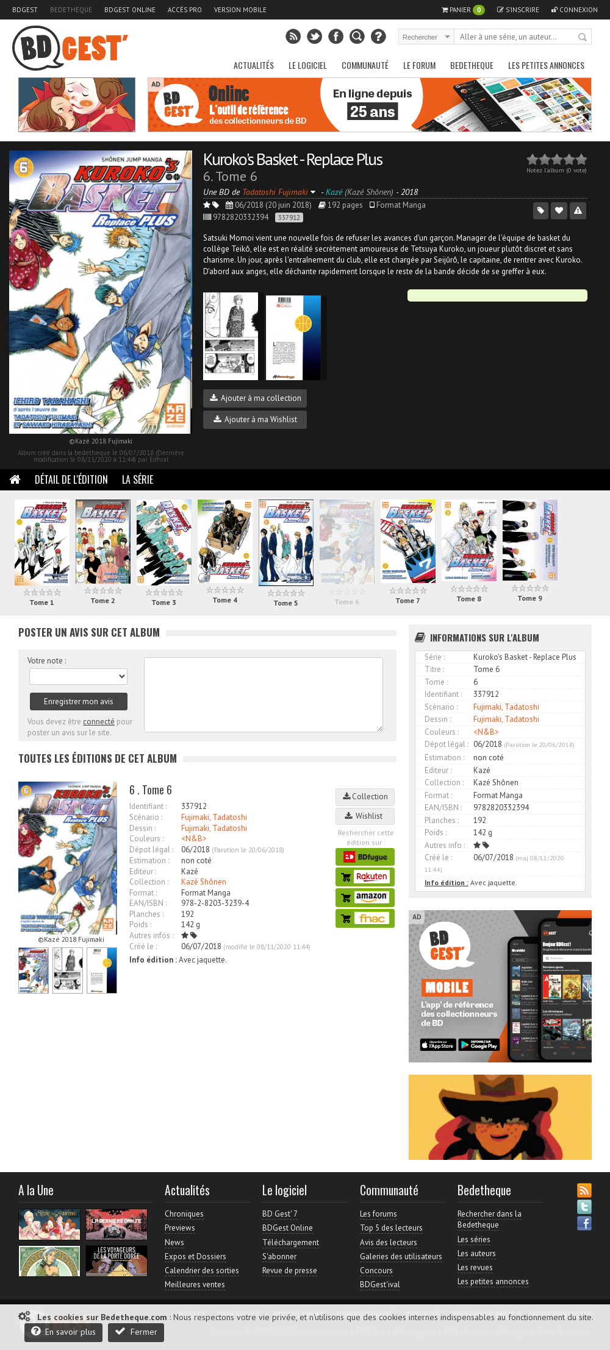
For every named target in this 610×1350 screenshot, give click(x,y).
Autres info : (445, 845)
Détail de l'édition (71, 479)
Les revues (475, 1267)
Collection (365, 796)
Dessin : (142, 828)
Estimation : (149, 860)
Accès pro (185, 9)
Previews (180, 1228)
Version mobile (240, 9)
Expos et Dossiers (195, 1256)
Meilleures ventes (195, 1284)
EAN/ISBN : (148, 903)
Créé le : (143, 946)
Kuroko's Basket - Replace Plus (292, 158)
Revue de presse (289, 1270)
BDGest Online (130, 9)
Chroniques (184, 1214)
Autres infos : (151, 935)
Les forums (378, 1214)
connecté (99, 721)
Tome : (436, 682)
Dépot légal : (151, 849)
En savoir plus (63, 1331)
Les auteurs (477, 1253)
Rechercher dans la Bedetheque (490, 1219)
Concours (376, 1270)
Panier (463, 10)
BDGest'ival (380, 1284)
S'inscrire (518, 9)
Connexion (574, 9)
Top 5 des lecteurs (391, 1228)
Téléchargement (290, 1242)
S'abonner (279, 1256)
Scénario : (145, 817)
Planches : (146, 914)
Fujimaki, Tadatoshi (214, 817)
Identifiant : (148, 806)
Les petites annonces (546, 64)
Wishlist (365, 816)
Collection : (148, 882)
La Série (137, 479)
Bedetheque (71, 9)
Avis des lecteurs (388, 1242)
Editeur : (142, 871)
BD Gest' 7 (280, 1214)
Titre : (434, 669)
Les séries (474, 1239)
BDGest (25, 9)
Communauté (365, 64)
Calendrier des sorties (202, 1270)
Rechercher (583, 38)
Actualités (254, 64)
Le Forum (419, 64)
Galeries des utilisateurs (401, 1256)
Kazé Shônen (203, 882)
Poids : (140, 924)
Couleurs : (146, 838)
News (174, 1242)
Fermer (136, 1331)
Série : (435, 657)
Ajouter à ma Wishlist (255, 419)
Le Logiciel (308, 64)
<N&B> (194, 838)
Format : (143, 893)
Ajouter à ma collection (255, 398)
